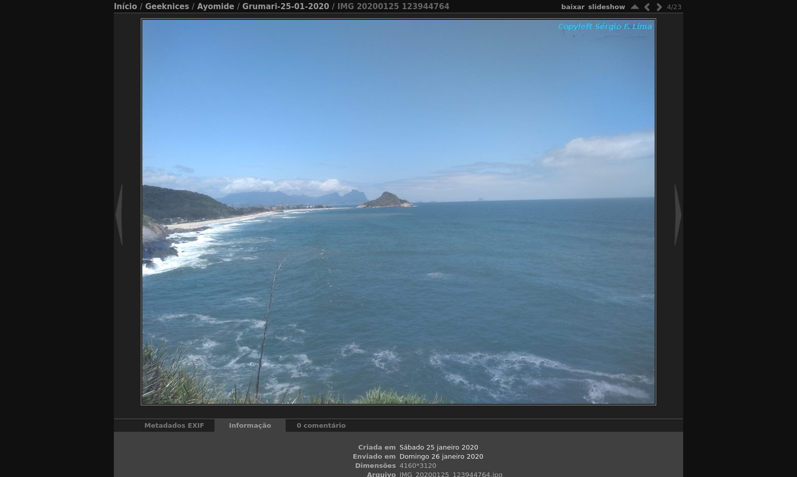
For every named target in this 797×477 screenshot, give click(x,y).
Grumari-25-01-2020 (285, 6)
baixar (573, 7)
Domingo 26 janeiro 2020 (441, 456)
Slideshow (606, 7)
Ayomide (215, 6)
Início (125, 6)
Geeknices (167, 6)
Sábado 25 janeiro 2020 (439, 447)
